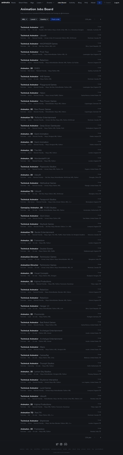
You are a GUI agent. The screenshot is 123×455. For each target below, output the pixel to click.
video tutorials (46, 449)
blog (78, 449)
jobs (69, 449)
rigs (31, 449)
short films (37, 449)
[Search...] (107, 3)
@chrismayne (65, 13)
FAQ (86, 3)
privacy (83, 449)
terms (88, 449)
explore (22, 449)
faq (93, 449)
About (93, 3)
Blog (79, 3)
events (65, 449)
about (74, 449)
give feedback (99, 449)
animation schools (56, 449)
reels (27, 449)
